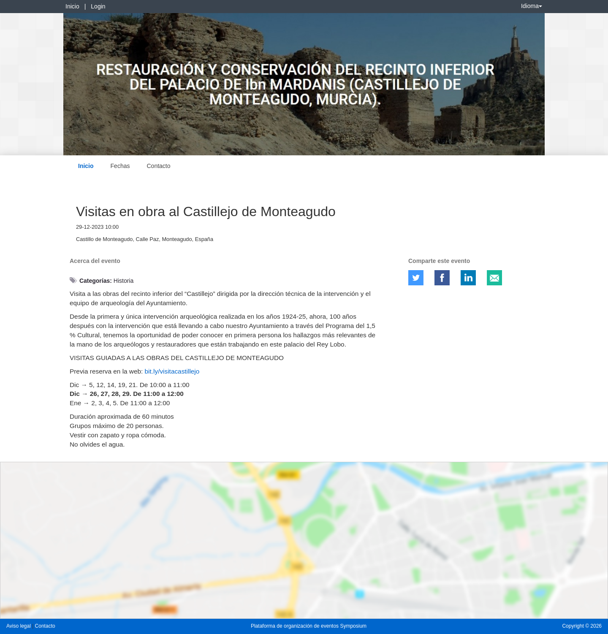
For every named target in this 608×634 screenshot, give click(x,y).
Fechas (120, 166)
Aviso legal (19, 626)
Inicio (72, 6)
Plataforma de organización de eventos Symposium (308, 626)
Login (98, 6)
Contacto (158, 166)
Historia (123, 280)
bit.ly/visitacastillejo (172, 371)
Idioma (531, 6)
